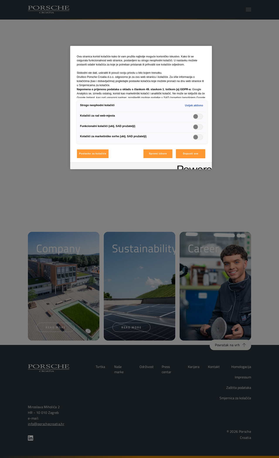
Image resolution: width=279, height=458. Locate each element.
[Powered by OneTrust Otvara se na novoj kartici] (193, 166)
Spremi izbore (158, 153)
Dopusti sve (190, 153)
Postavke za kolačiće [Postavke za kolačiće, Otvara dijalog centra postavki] (92, 153)
